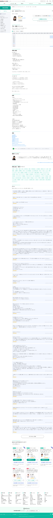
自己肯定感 (31, 174)
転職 (40, 172)
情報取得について (3, 25)
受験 (49, 170)
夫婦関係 (16, 170)
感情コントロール (43, 174)
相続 (45, 501)
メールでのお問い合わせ (32, 510)
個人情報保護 (14, 514)
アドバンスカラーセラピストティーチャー (18, 144)
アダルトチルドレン (25, 504)
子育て (24, 170)
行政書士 (46, 494)
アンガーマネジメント (37, 174)
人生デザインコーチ (15, 143)
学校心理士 (13, 137)
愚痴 (48, 174)
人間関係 (27, 174)
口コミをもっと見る (32, 436)
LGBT (31, 494)
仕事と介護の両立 (48, 179)
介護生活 (37, 179)
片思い (9, 494)
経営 (16, 498)
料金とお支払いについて (4, 17)
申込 (49, 15)
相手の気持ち (10, 500)
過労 (17, 174)
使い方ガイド (2, 16)
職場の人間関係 (37, 172)
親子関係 (26, 172)
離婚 (13, 170)
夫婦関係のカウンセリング (4, 495)
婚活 (9, 498)
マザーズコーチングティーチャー (17, 142)
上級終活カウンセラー (15, 139)
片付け (40, 170)
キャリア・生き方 (31, 172)
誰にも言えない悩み (32, 499)
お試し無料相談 (48, 3)
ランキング (31, 3)
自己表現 (24, 500)
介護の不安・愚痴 (42, 179)
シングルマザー (15, 172)
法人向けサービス (3, 31)
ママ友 (43, 170)
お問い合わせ (2, 28)
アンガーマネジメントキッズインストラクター (19, 145)
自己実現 (14, 174)
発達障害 (19, 179)
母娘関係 (20, 170)
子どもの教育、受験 (35, 170)
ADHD (22, 179)
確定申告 (46, 500)
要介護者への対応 (32, 179)
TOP (4, 3)
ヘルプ (18, 514)
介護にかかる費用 (39, 498)
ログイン (5, 11)
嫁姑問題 (22, 172)
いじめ (46, 170)
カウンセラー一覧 (13, 4)
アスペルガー (26, 179)
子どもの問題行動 (28, 170)
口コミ (40, 3)
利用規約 (1, 22)
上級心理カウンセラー (15, 138)
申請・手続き (39, 494)
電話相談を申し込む (17, 459)
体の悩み (31, 500)
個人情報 (1, 20)
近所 (18, 172)
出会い (9, 499)
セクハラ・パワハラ (21, 174)
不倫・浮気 (9, 495)
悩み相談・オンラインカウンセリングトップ (18, 6)
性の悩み (31, 495)
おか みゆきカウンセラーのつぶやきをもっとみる (45, 162)
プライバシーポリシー (9, 514)
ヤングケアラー (15, 181)
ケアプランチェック (40, 500)
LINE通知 (1, 19)
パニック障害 (14, 179)
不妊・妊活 (31, 498)
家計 (45, 499)
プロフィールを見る (17, 480)
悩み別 (22, 3)
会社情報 (1, 514)
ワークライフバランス (46, 172)
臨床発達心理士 (14, 136)
